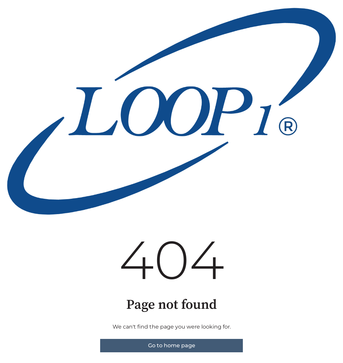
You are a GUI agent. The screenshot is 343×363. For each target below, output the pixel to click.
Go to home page (171, 345)
